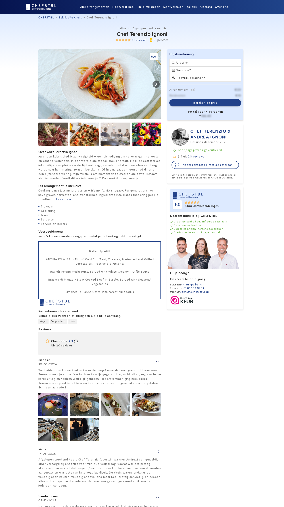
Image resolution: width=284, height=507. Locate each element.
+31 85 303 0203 (193, 288)
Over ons (221, 7)
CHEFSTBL (46, 17)
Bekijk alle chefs (70, 17)
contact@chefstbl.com (195, 291)
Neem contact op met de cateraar (203, 165)
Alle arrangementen (94, 7)
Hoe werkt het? (123, 7)
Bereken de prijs (205, 102)
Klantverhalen (173, 7)
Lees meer (64, 199)
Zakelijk (192, 7)
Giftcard (206, 7)
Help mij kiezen (149, 7)
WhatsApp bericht (192, 284)
